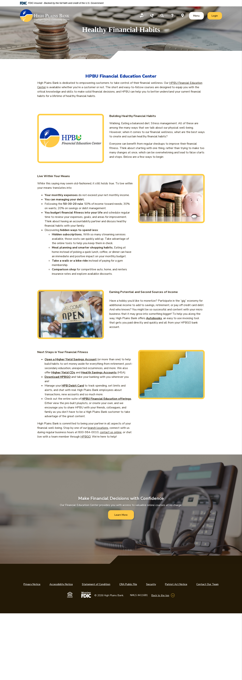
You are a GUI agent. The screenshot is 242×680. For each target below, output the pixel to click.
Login (216, 15)
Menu (197, 15)
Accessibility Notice (61, 584)
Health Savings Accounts (99, 373)
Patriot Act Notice (176, 584)
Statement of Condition (96, 584)
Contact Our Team (207, 584)
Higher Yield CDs (63, 373)
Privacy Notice (31, 584)
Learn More (121, 515)
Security (151, 584)
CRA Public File (128, 584)
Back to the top (160, 595)
